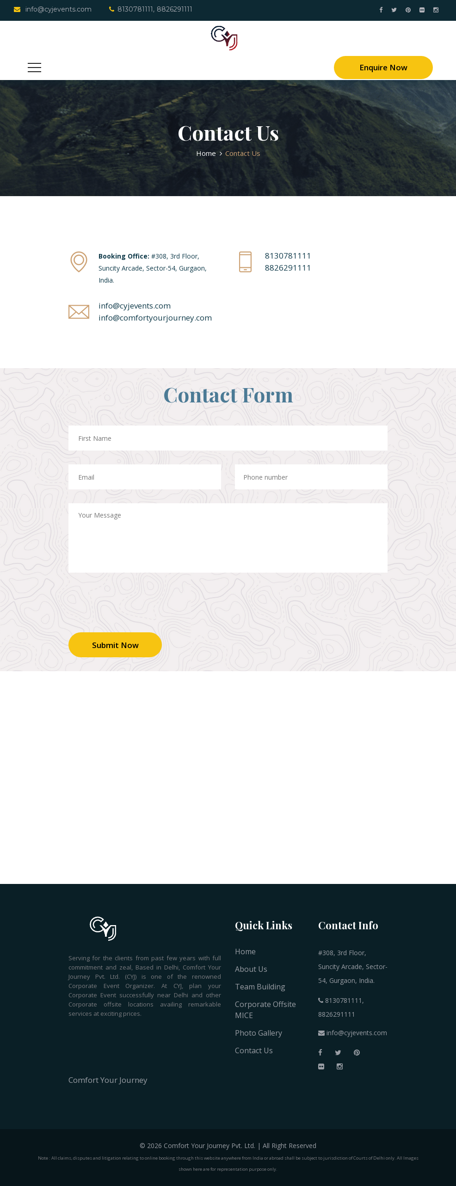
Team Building (260, 987)
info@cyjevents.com (53, 9)
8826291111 (174, 9)
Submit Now (115, 645)
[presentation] (138, 610)
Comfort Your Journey (108, 1080)
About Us (251, 969)
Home (206, 153)
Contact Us (254, 1050)
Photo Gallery (258, 1033)
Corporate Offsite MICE (265, 1009)
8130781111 (131, 9)
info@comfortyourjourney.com (155, 317)
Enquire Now (383, 67)
